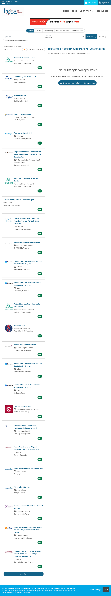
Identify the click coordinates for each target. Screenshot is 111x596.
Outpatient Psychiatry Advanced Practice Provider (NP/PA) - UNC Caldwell (26, 221)
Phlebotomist (19, 325)
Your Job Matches (62, 30)
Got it (106, 590)
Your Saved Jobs (77, 30)
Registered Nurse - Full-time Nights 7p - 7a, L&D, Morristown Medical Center (28, 529)
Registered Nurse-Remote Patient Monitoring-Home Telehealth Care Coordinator (27, 154)
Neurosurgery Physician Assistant (27, 242)
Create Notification (36, 49)
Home (66, 11)
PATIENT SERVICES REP (23, 406)
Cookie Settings (95, 590)
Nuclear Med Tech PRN (23, 114)
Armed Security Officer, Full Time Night (18, 200)
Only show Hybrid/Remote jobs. (17, 40)
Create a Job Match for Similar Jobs (77, 83)
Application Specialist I (23, 133)
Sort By (6, 49)
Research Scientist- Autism (24, 58)
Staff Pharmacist (20, 95)
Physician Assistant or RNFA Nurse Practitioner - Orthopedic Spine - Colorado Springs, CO (27, 553)
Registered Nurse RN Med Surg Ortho (28, 468)
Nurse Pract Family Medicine (25, 345)
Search (30, 30)
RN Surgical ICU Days (22, 487)
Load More (23, 574)
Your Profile (87, 11)
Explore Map (48, 30)
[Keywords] (23, 36)
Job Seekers (90, 2)
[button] (102, 36)
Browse (38, 30)
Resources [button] (102, 11)
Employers (104, 2)
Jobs (74, 11)
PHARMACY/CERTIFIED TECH (25, 76)
